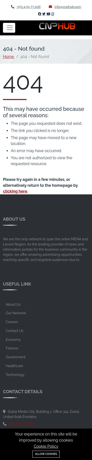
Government (16, 357)
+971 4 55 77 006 (26, 7)
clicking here (15, 191)
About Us (13, 304)
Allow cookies (46, 454)
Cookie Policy (46, 446)
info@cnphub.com (65, 7)
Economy (13, 340)
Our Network (16, 313)
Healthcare (14, 366)
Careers (12, 322)
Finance (12, 348)
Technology (15, 375)
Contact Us (14, 331)
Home (8, 56)
